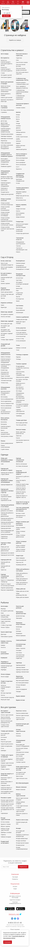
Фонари (18, 828)
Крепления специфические (20, 180)
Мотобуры (19, 391)
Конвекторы (4, 370)
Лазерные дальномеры (7, 134)
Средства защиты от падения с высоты (21, 496)
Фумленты (19, 169)
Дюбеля (18, 128)
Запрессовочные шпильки (20, 146)
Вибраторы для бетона (22, 195)
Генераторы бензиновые (19, 230)
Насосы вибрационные (7, 399)
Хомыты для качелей (6, 97)
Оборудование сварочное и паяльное (5, 172)
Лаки (17, 290)
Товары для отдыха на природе (7, 755)
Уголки (18, 183)
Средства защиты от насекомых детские (6, 788)
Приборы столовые (6, 832)
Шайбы (18, 139)
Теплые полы (4, 382)
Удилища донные (20, 665)
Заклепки (18, 130)
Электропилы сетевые (7, 436)
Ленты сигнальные (21, 164)
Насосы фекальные (6, 408)
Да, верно (6, 15)
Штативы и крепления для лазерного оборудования (7, 146)
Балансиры (19, 627)
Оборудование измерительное (6, 117)
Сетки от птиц (20, 338)
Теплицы (18, 359)
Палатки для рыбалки (20, 607)
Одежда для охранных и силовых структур (7, 490)
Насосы (3, 695)
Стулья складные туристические (20, 810)
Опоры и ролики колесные (6, 199)
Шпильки (18, 141)
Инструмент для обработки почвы (6, 330)
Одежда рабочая (6, 559)
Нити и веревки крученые (20, 214)
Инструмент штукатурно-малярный (22, 283)
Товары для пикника (7, 731)
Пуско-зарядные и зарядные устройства (22, 87)
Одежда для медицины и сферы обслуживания (7, 480)
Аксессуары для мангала (5, 734)
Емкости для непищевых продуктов (7, 264)
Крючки (18, 687)
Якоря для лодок (5, 699)
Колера (18, 286)
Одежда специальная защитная (5, 576)
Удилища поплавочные (22, 669)
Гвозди (18, 123)
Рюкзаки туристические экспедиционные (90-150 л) (7, 809)
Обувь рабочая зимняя (22, 597)
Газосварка (4, 180)
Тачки (18, 345)
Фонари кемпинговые (22, 838)
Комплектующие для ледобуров (6, 666)
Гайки (17, 121)
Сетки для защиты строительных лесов (21, 333)
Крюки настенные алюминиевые (5, 86)
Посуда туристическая (5, 818)
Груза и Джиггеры (6, 632)
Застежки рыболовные (22, 682)
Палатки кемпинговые (22, 713)
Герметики (19, 58)
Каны (2, 613)
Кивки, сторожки (20, 648)
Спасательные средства (7, 697)
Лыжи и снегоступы (22, 819)
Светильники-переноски (22, 440)
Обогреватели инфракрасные (5, 373)
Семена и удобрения (22, 317)
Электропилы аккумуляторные (5, 433)
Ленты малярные (20, 162)
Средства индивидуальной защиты (21, 472)
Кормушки (4, 657)
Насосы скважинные (6, 405)
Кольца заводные (21, 685)
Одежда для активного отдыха (6, 469)
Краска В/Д (19, 288)
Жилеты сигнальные (21, 464)
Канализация (19, 312)
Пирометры (4, 140)
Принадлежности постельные (20, 516)
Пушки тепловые (5, 376)
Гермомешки (4, 813)
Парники (18, 357)
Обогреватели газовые (22, 752)
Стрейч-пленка (5, 449)
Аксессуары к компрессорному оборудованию (5, 160)
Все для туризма (8, 707)
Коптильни (4, 737)
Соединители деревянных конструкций (20, 175)
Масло (2, 430)
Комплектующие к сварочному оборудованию (6, 184)
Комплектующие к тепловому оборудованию (6, 366)
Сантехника (19, 305)
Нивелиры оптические (7, 138)
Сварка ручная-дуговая (7, 194)
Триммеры (19, 415)
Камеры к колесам (21, 348)
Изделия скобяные (6, 302)
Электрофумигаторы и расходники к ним (7, 792)
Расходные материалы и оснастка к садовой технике (22, 405)
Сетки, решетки (21, 328)
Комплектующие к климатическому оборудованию (6, 360)
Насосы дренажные (6, 401)
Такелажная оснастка (19, 238)
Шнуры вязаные (20, 217)
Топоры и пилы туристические (5, 725)
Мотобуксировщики (22, 783)
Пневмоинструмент (6, 166)
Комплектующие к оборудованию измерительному (6, 130)
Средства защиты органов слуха (21, 492)
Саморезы (19, 134)
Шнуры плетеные (20, 208)
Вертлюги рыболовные (22, 680)
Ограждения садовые (6, 348)
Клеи (17, 60)
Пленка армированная (7, 443)
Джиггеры (3, 634)
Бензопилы (4, 422)
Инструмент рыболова (7, 611)
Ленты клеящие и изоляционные (21, 154)
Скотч (17, 167)
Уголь (2, 748)
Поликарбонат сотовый (22, 269)
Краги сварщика (20, 558)
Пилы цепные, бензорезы (5, 418)
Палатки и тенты (21, 711)
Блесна (18, 629)
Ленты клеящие (20, 160)
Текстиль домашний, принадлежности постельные (22, 509)
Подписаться (23, 866)
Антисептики (19, 278)
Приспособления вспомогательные (6, 718)
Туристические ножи (21, 778)
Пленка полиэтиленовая (5, 446)
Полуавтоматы (5, 192)
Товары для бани (21, 420)
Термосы (3, 834)
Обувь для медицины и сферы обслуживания (7, 459)
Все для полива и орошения (6, 274)
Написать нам (14, 914)
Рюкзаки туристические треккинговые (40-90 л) (7, 801)
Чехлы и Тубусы (5, 627)
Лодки (2, 691)
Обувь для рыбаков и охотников (22, 570)
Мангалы (3, 739)
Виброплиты (19, 198)
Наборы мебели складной (20, 802)
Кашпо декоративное (6, 292)
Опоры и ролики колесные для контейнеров (5, 214)
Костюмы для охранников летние (6, 499)
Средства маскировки (7, 534)
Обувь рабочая (20, 589)
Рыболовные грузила (6, 636)
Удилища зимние (20, 667)
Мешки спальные (21, 787)
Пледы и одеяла (5, 769)
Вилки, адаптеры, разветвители (21, 432)
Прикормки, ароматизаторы (21, 612)
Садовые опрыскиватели (20, 410)
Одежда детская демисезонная (5, 549)
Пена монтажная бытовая (20, 65)
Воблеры (18, 631)
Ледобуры (3, 669)
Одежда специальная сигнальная (20, 459)
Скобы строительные (22, 136)
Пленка (3, 441)
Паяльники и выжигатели (4, 189)
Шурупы (18, 143)
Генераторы (19, 221)
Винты (18, 119)
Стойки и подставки (6, 625)
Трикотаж (3, 570)
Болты (18, 117)
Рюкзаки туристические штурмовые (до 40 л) (7, 804)
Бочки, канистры (6, 261)
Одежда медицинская (6, 484)
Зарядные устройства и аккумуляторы (22, 835)
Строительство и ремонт (12, 50)
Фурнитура (4, 307)
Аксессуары (4, 606)
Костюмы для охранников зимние (6, 495)
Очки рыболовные (6, 619)
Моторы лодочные (6, 693)
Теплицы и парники (22, 354)
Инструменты (5, 58)
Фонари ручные (20, 845)
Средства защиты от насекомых (7, 774)
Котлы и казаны (5, 822)
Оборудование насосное (5, 388)
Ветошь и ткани (20, 513)
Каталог (15, 886)
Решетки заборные (21, 330)
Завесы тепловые (5, 357)
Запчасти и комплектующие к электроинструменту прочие (6, 63)
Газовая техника (20, 107)
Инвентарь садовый (7, 321)
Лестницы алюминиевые (7, 110)
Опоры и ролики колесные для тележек (7, 224)
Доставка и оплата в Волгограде (15, 896)
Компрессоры (4, 164)
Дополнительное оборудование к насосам (5, 393)
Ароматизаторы (20, 616)
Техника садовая (21, 364)
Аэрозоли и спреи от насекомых (6, 778)
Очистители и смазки (22, 62)
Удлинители (19, 442)
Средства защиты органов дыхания (21, 488)
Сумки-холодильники (6, 746)
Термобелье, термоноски (4, 537)
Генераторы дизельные (22, 233)
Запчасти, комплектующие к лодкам (6, 687)
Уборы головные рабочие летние (20, 550)
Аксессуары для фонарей (20, 831)
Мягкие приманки (21, 635)
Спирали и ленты (5, 785)
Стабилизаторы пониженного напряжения (20, 97)
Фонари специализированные (22, 848)
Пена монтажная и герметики (21, 54)
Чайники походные (6, 837)
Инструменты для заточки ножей (21, 773)
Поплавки (18, 650)
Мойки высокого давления (20, 384)
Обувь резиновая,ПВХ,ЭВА (21, 594)
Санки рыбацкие (21, 640)
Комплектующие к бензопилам (6, 427)
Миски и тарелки (5, 826)
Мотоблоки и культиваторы (20, 388)
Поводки (18, 691)
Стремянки (4, 112)
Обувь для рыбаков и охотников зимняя (22, 579)
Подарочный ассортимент (5, 842)
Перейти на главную (15, 40)
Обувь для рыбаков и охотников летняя (22, 583)
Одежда (4, 454)
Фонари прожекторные (22, 843)
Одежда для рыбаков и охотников (7, 505)
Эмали (17, 301)
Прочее (3, 298)
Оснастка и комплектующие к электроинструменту (6, 69)
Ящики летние (20, 700)
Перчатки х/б (19, 562)
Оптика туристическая (20, 730)
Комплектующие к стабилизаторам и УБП (22, 83)
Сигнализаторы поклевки (21, 645)
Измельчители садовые (22, 377)
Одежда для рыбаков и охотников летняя (7, 523)
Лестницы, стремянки (4, 106)
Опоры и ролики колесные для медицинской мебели (6, 219)
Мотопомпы (4, 397)
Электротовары (21, 429)
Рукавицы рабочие (21, 564)
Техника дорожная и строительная (22, 188)
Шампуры (3, 750)
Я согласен (7, 942)
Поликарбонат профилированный (21, 266)
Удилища (19, 662)
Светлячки (19, 652)
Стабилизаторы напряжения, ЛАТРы (22, 79)
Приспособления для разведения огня (6, 721)
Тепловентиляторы (6, 380)
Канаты (18, 211)
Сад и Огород (7, 257)
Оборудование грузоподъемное (20, 242)
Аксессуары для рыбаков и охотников (7, 509)
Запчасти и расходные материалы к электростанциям (22, 225)
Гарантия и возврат (15, 900)
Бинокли (18, 733)
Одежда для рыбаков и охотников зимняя (7, 519)
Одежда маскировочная (7, 526)
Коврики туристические (7, 763)
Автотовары (4, 54)
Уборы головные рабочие (21, 542)
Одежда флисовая (6, 528)
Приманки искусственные (20, 623)
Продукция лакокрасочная (20, 274)
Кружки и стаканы (6, 824)
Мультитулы (19, 776)
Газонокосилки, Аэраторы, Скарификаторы (20, 373)
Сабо (2, 464)
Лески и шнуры (5, 676)
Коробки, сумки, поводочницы (5, 616)
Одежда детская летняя (7, 555)
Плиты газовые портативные (20, 759)
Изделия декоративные (5, 288)
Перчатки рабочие (21, 560)
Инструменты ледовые (7, 314)
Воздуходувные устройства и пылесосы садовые (22, 367)
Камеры (3, 645)
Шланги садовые (5, 283)
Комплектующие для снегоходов (22, 724)
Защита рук (19, 555)
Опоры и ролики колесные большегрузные (5, 208)
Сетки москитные (21, 336)
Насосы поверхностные (7, 403)
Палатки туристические (22, 715)
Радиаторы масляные (7, 378)
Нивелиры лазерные (6, 136)
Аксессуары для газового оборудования (22, 745)
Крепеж (18, 112)
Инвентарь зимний (6, 312)
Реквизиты (15, 879)
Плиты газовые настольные (20, 755)
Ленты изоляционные (22, 158)
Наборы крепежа (20, 132)
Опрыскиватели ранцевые (20, 401)
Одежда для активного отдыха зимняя (7, 473)
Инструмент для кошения (5, 326)
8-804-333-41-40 (15, 922)
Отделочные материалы (19, 293)
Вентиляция (19, 308)
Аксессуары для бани (21, 422)
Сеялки (3, 337)
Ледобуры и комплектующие (6, 662)
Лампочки (18, 435)
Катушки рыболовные (5, 652)
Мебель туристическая (20, 794)
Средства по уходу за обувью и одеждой (22, 502)
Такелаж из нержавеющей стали (21, 248)
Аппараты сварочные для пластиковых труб (7, 177)
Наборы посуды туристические (5, 829)
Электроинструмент (6, 77)
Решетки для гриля (6, 741)
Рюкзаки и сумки (6, 797)
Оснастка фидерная (21, 689)
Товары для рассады (21, 319)
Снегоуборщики (20, 413)
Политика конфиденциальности (15, 902)
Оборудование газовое (20, 741)
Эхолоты (3, 647)
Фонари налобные (21, 840)
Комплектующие (20, 263)
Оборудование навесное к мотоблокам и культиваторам (20, 395)
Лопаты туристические (7, 715)
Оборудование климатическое (5, 353)
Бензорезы (4, 424)
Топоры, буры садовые (7, 339)
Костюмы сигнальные (22, 466)
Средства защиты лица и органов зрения (22, 485)
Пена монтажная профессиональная (21, 69)
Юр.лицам (15, 877)
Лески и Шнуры (5, 674)
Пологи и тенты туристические (20, 718)
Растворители (20, 299)
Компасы (18, 736)
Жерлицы (3, 608)
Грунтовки (19, 280)
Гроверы (18, 125)
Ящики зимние (20, 696)
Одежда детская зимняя (7, 553)
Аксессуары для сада (6, 323)
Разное (18, 438)
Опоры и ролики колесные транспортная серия (7, 228)
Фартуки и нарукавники (7, 590)
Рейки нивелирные (6, 143)
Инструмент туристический (5, 711)
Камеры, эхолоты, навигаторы (6, 642)
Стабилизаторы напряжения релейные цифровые (22, 91)
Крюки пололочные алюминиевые (6, 90)
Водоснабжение (20, 310)
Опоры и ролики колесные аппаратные (7, 203)
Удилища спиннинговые (22, 672)
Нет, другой (7, 13)
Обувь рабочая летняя (22, 591)
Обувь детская (5, 547)
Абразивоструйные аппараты (21, 192)
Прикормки (19, 618)
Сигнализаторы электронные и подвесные (20, 656)
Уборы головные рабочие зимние (20, 546)
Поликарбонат (20, 261)
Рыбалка (5, 602)
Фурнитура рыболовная (20, 677)
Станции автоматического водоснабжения (5, 411)
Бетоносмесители (21, 200)
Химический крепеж (21, 149)
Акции (15, 888)
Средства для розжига (7, 744)
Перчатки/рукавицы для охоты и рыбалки (7, 531)
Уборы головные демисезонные (20, 536)
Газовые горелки (20, 762)
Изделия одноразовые (7, 588)
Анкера (18, 114)
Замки (2, 305)
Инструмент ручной (6, 75)
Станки (3, 73)
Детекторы (4, 121)
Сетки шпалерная (21, 340)
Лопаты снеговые (5, 316)
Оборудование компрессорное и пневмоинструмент (7, 154)
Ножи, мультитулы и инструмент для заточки (22, 768)
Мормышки (19, 633)
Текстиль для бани (21, 425)
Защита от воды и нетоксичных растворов (7, 584)
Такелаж (18, 246)
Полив (2, 281)
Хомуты (18, 252)
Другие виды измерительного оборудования (5, 124)
